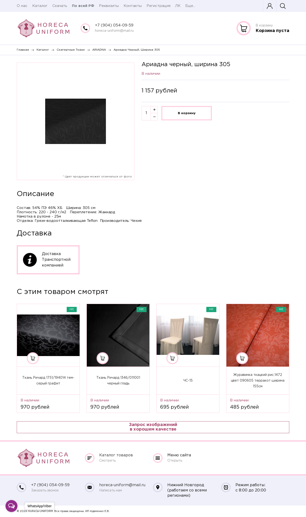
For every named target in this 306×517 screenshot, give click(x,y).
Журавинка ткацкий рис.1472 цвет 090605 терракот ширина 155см (257, 380)
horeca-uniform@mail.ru (114, 30)
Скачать (59, 5)
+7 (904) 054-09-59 (114, 25)
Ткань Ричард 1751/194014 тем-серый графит (48, 380)
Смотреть (107, 460)
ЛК (177, 5)
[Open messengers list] (11, 506)
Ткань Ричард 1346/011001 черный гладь (118, 380)
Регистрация (158, 5)
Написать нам (110, 490)
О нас (22, 5)
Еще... (190, 5)
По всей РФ (83, 5)
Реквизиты (109, 5)
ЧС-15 (188, 380)
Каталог (40, 5)
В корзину (187, 113)
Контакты (133, 5)
